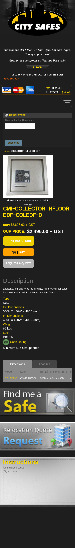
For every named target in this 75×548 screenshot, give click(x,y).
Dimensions (17, 364)
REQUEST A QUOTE (18, 263)
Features (44, 364)
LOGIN (39, 67)
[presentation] (20, 133)
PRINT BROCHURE (19, 241)
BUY (18, 252)
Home (6, 151)
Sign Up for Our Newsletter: (19, 120)
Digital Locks (10, 471)
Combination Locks (13, 467)
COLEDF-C (11, 378)
